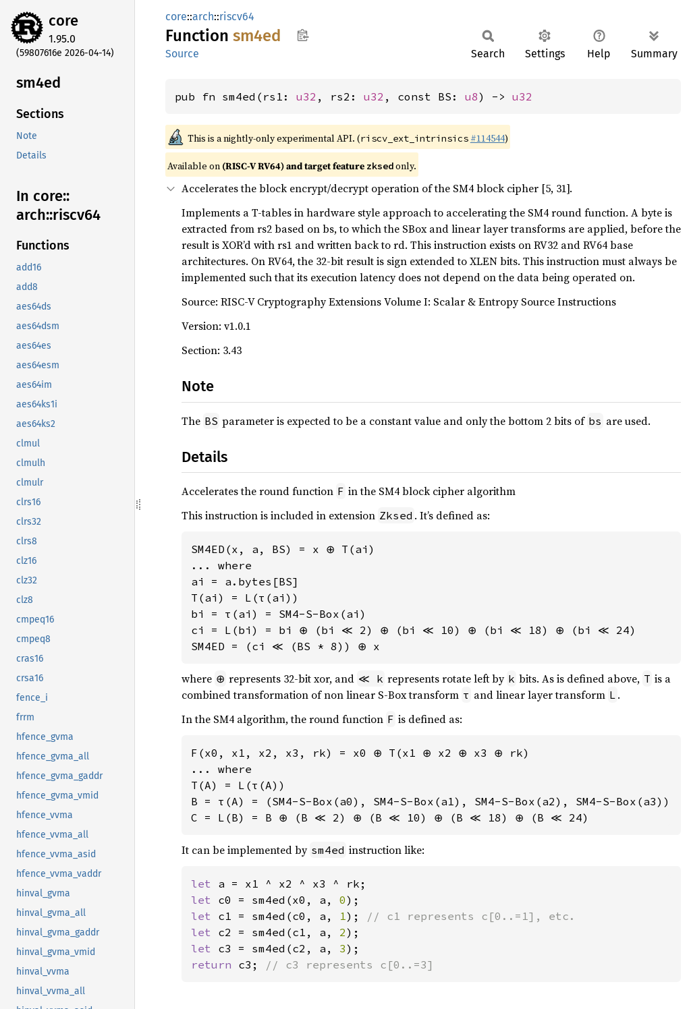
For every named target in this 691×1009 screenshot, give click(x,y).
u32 (306, 96)
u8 (471, 96)
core (63, 20)
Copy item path (303, 35)
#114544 (487, 138)
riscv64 (236, 16)
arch (203, 16)
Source (182, 53)
